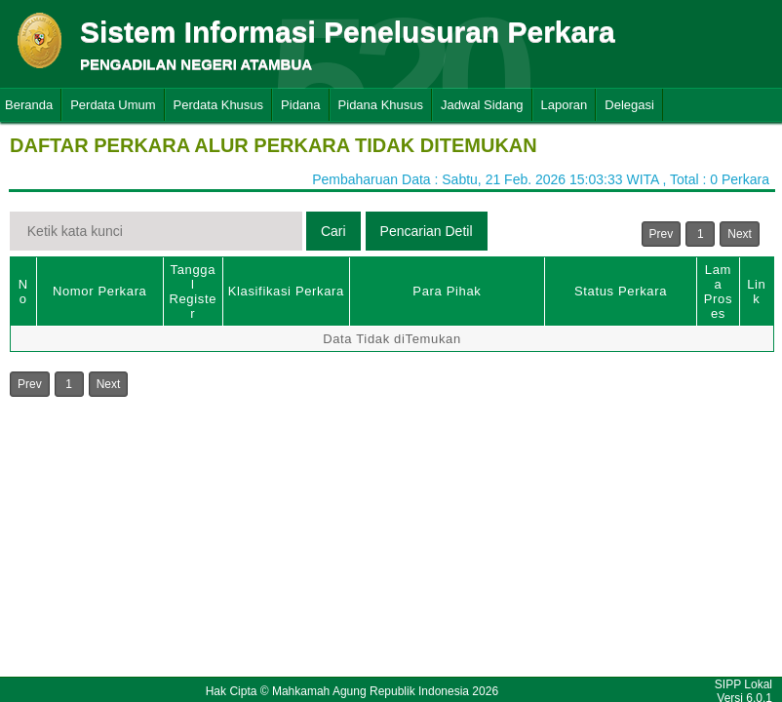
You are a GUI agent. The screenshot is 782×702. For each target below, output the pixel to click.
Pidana (300, 105)
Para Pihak (446, 291)
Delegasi (629, 105)
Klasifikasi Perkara (286, 291)
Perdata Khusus (219, 105)
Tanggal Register (192, 291)
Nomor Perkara (100, 291)
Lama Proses (718, 291)
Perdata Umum (112, 105)
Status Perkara (620, 291)
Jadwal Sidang (482, 105)
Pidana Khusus (380, 105)
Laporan (564, 105)
